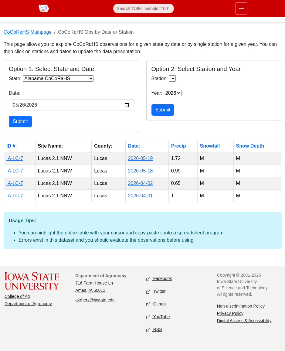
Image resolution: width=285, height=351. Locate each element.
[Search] (143, 8)
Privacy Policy (230, 313)
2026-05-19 (140, 158)
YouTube (158, 317)
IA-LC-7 (14, 158)
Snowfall (210, 145)
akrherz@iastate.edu (94, 300)
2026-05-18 (140, 170)
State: (15, 78)
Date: (14, 93)
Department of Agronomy (28, 303)
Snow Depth (250, 145)
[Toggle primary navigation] (241, 8)
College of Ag (17, 296)
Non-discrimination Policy (241, 306)
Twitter (156, 292)
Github (156, 304)
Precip (178, 145)
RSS (154, 330)
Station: (159, 78)
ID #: (11, 145)
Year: (157, 93)
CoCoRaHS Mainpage (28, 32)
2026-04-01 (140, 195)
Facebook (159, 279)
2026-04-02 (140, 183)
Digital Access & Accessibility (244, 320)
